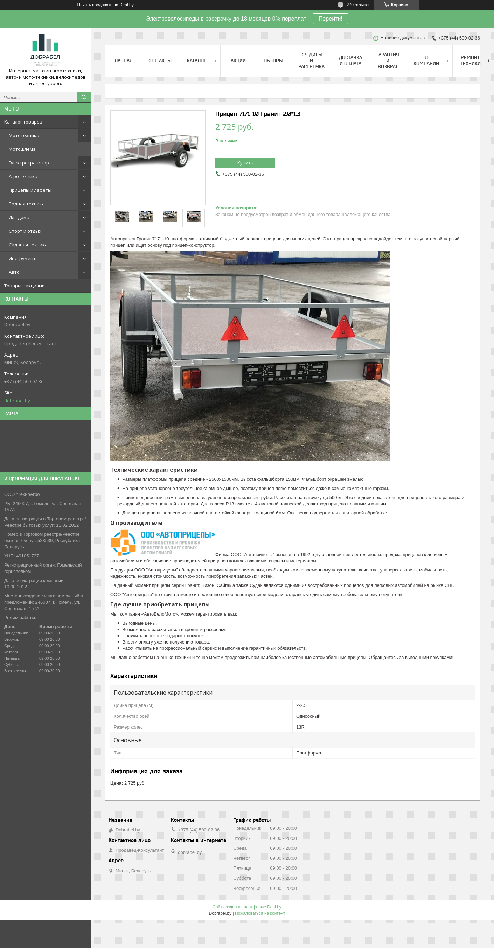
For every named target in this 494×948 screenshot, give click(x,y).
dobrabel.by (17, 401)
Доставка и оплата (350, 60)
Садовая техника (28, 244)
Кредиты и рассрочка (311, 60)
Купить (245, 163)
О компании (426, 60)
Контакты (159, 60)
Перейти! (330, 19)
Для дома (19, 217)
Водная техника (27, 204)
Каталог (196, 60)
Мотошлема (22, 149)
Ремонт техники (470, 60)
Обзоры (273, 60)
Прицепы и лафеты (30, 190)
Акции (238, 60)
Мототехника (24, 135)
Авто (14, 272)
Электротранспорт (30, 163)
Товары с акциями (24, 285)
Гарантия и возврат (387, 60)
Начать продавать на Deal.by (105, 4)
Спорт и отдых (25, 231)
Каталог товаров (23, 122)
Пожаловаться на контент (260, 913)
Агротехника (23, 176)
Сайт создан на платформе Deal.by (247, 907)
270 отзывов (359, 4)
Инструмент (22, 258)
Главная (122, 60)
